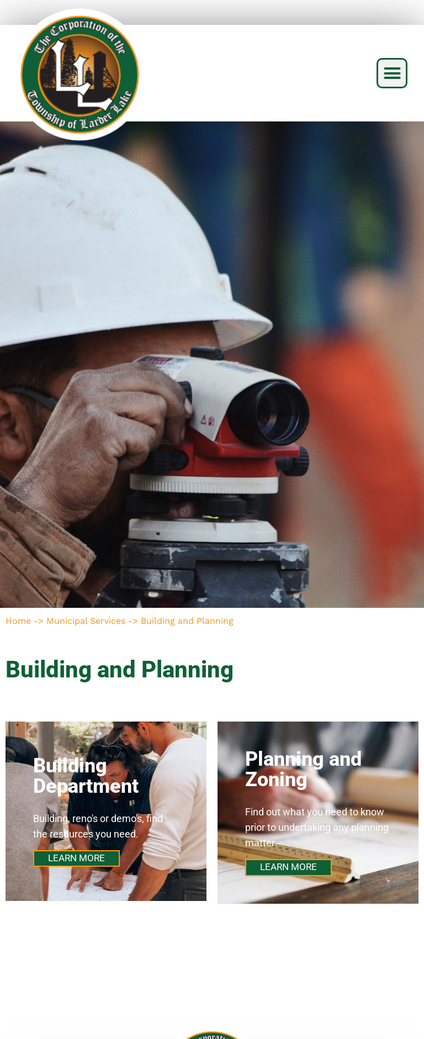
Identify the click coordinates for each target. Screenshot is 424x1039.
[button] (392, 73)
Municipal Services (85, 621)
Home (18, 621)
